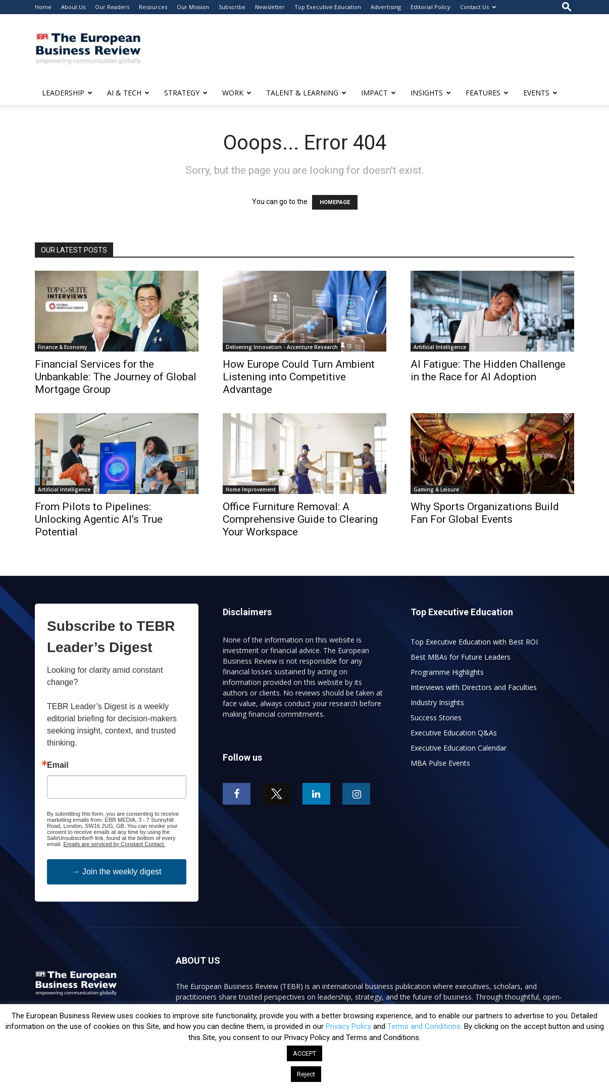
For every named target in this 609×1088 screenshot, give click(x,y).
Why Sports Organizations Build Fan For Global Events (485, 513)
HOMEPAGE (335, 202)
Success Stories (436, 717)
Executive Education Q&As (454, 732)
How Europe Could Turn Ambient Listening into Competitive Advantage (299, 376)
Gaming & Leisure (436, 489)
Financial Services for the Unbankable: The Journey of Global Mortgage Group (115, 376)
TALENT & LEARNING (306, 92)
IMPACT (378, 92)
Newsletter (270, 7)
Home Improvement (251, 489)
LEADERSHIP (67, 92)
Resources (153, 7)
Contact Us (478, 7)
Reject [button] (306, 1074)
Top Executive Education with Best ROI (474, 642)
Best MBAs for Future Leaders (461, 657)
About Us (73, 7)
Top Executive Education (327, 7)
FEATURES (487, 92)
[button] (566, 7)
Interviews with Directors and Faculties (474, 687)
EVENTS (540, 92)
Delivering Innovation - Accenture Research (282, 347)
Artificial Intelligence (440, 347)
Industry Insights (437, 702)
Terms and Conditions (424, 1026)
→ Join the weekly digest (117, 871)
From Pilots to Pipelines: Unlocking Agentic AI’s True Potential (99, 519)
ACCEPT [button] (304, 1053)
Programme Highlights (447, 672)
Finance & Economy (62, 347)
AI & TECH (128, 92)
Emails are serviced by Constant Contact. (114, 844)
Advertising (386, 7)
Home (43, 7)
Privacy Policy (348, 1026)
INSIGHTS (431, 92)
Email (58, 765)
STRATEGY (186, 92)
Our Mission (193, 7)
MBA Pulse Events (440, 763)
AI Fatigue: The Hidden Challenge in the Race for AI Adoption (488, 370)
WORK (236, 92)
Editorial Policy (430, 7)
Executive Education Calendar (458, 748)
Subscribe (232, 7)
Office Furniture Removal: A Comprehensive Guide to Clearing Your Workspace (300, 519)
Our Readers (112, 7)
